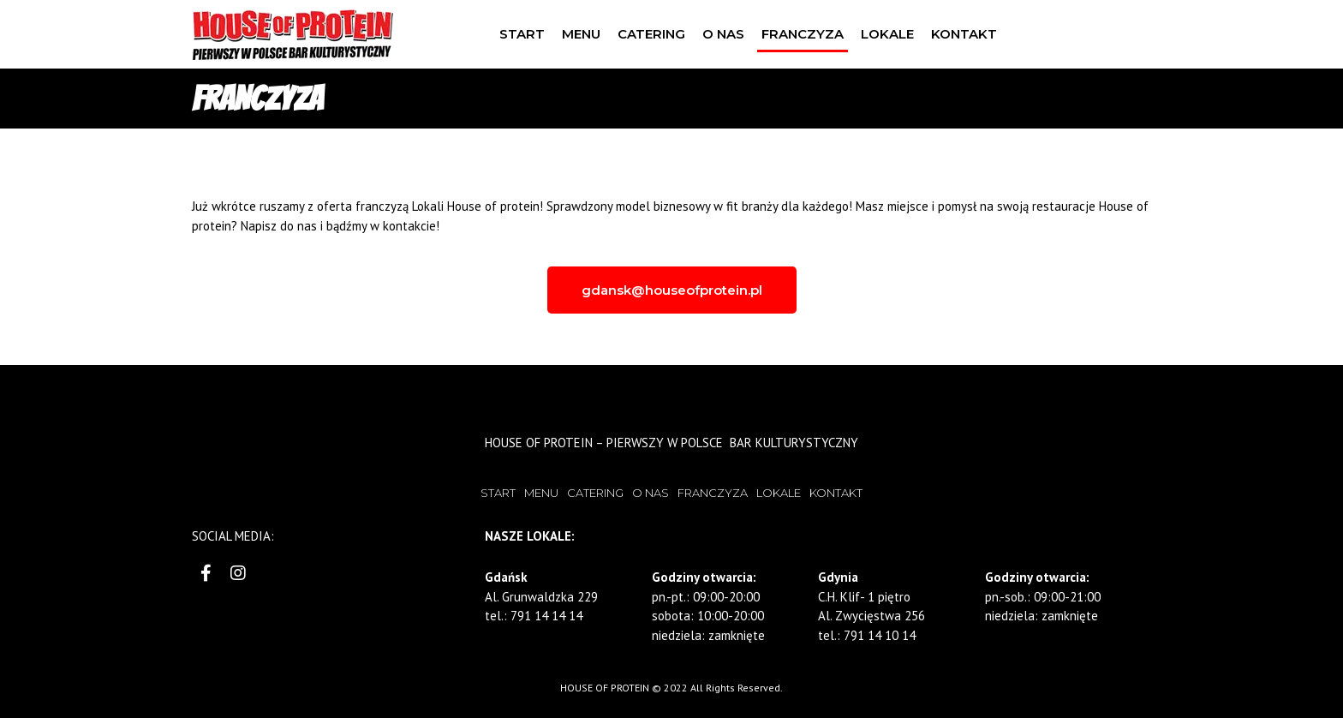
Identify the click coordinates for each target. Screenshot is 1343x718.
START (522, 34)
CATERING (651, 34)
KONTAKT (964, 34)
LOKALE (887, 34)
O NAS (723, 34)
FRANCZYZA (802, 34)
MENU (581, 34)
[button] (672, 290)
